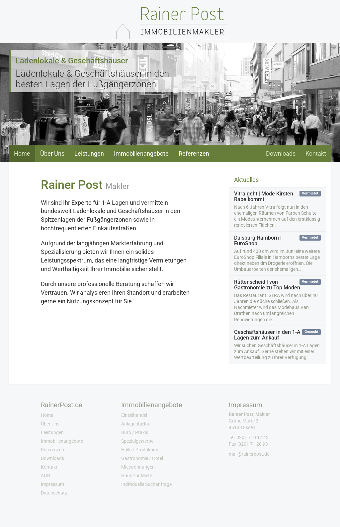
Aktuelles (246, 179)
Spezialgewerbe (137, 441)
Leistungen (89, 153)
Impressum (52, 484)
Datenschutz (54, 492)
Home (22, 153)
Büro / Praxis (134, 432)
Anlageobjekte (135, 423)
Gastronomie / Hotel (142, 458)
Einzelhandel (134, 415)
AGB (45, 475)
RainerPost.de (61, 405)
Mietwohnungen (138, 467)
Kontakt (315, 153)
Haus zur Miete (136, 475)
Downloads (281, 153)
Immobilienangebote (141, 153)
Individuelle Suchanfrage (146, 484)
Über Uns (52, 153)
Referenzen (194, 153)
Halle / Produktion (139, 449)
